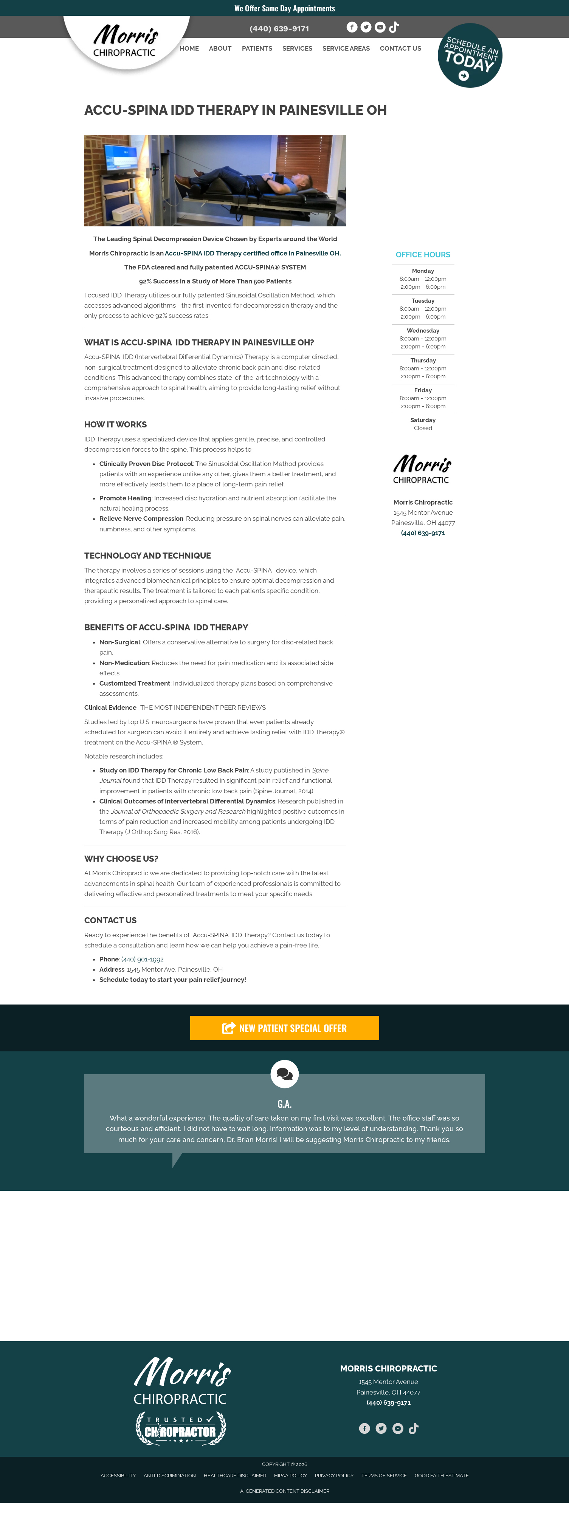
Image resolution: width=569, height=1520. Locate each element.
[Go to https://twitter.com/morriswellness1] (366, 28)
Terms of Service (384, 1475)
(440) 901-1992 (142, 959)
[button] (284, 1028)
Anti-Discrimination (170, 1475)
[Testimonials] (284, 1113)
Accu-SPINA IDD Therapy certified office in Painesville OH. (253, 253)
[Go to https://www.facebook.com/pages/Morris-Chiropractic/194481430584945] (352, 28)
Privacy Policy (334, 1475)
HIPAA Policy (290, 1475)
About (220, 48)
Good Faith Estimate (442, 1475)
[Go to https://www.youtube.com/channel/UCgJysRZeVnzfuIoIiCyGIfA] (380, 28)
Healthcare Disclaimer (235, 1475)
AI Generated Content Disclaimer (284, 1491)
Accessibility (118, 1475)
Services (297, 48)
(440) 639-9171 (279, 28)
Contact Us (400, 48)
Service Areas (346, 48)
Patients (257, 48)
